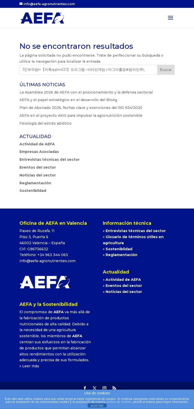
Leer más (30, 366)
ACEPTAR (96, 405)
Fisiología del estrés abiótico (45, 123)
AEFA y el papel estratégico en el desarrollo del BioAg (68, 100)
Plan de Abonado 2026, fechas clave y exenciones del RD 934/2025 (80, 107)
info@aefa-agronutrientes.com (47, 261)
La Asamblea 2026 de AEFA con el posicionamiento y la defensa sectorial (86, 92)
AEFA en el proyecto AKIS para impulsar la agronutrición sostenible (80, 115)
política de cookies (118, 402)
